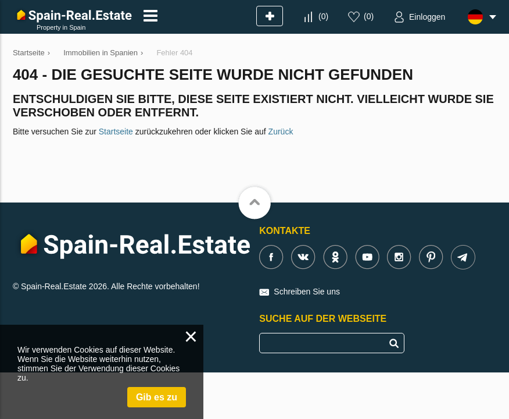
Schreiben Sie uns (307, 291)
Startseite (116, 131)
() (323, 16)
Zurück (280, 131)
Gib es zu (156, 397)
